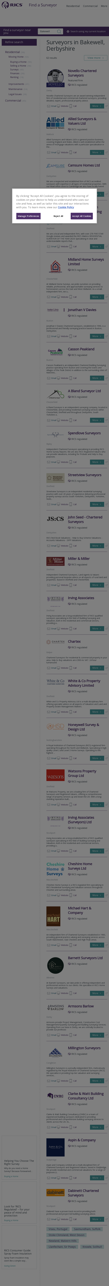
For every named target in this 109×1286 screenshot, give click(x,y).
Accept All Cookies (81, 216)
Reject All (58, 216)
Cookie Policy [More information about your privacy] (66, 207)
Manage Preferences (28, 216)
